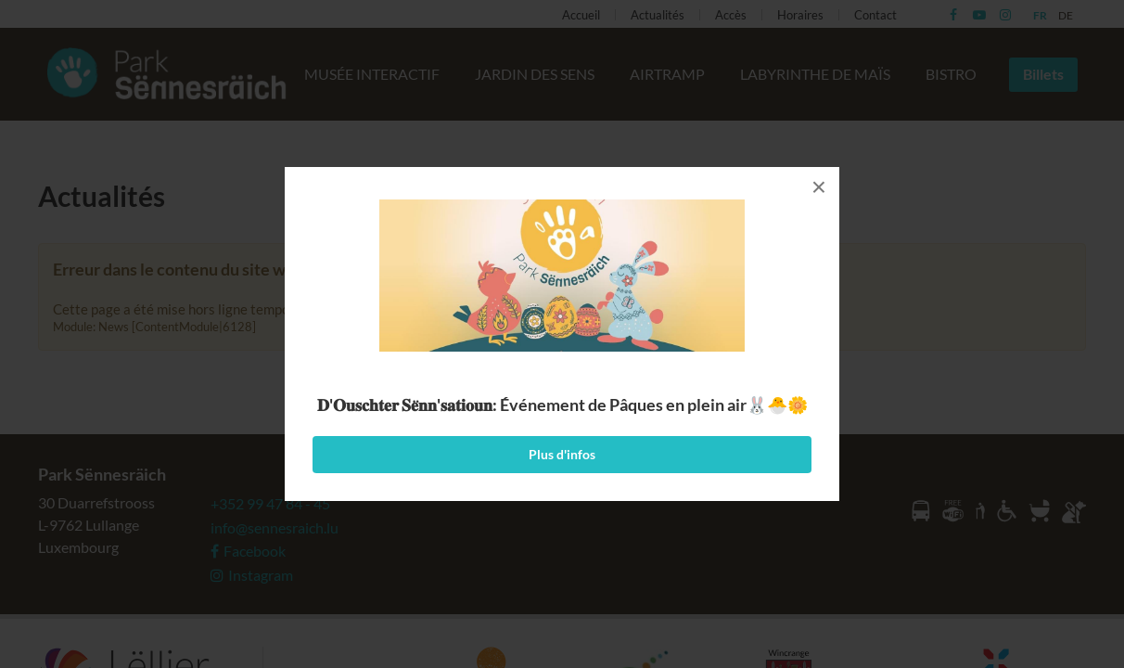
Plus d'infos (562, 454)
